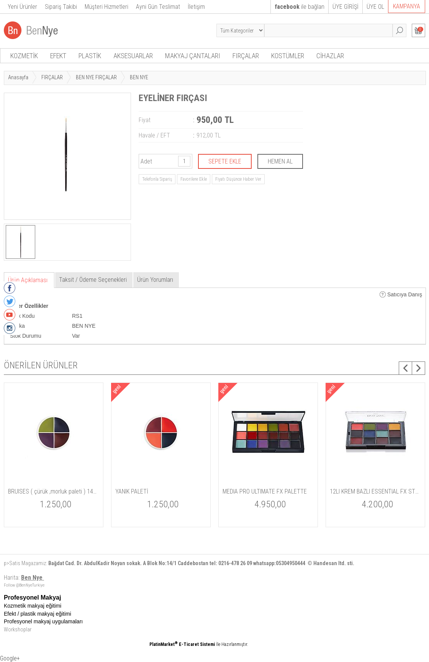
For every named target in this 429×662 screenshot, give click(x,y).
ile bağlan (299, 6)
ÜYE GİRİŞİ (345, 6)
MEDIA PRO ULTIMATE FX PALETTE (265, 491)
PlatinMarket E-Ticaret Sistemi (182, 644)
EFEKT (58, 56)
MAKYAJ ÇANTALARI (192, 56)
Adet (146, 161)
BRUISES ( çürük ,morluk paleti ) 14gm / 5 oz (53, 491)
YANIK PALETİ (131, 491)
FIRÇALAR (246, 56)
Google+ (10, 658)
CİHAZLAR (330, 56)
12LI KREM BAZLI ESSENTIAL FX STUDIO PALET (375, 491)
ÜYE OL (375, 6)
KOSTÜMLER (287, 56)
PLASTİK (90, 56)
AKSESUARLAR (133, 56)
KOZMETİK (24, 56)
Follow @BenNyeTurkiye (24, 585)
